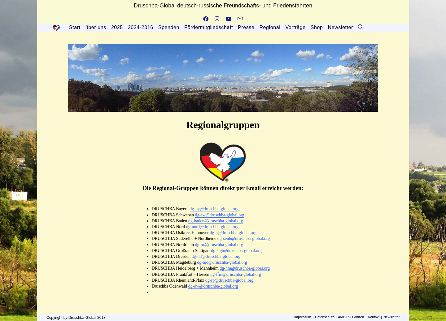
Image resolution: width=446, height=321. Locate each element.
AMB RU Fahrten (351, 317)
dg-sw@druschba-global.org (219, 215)
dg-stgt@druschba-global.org (236, 250)
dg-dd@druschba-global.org (216, 256)
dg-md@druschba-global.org (222, 262)
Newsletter (391, 317)
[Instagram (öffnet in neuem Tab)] (217, 19)
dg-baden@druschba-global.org (215, 221)
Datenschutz (324, 317)
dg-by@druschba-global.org (214, 208)
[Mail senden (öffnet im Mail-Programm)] (240, 19)
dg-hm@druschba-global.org (245, 268)
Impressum (302, 317)
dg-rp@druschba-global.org (229, 280)
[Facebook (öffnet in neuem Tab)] (206, 19)
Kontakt (373, 317)
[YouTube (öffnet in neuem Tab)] (228, 19)
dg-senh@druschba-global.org (243, 238)
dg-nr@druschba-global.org (219, 244)
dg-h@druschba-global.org (233, 232)
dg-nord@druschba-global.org (212, 226)
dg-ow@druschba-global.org (213, 286)
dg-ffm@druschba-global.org (235, 274)
